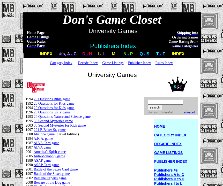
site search (154, 112)
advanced (189, 112)
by (166, 112)
